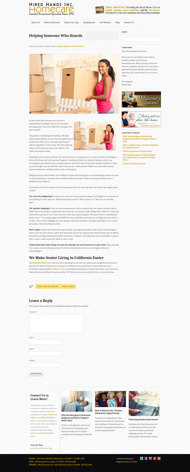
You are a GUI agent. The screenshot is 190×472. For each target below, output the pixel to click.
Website (32, 360)
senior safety (68, 286)
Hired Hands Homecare (40, 263)
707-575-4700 (86, 465)
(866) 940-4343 (47, 418)
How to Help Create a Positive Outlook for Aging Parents (108, 411)
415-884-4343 (78, 459)
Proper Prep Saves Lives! (134, 163)
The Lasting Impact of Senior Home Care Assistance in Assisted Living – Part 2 (139, 157)
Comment (33, 312)
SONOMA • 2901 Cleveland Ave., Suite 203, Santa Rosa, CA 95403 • (55, 465)
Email (32, 349)
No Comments (78, 46)
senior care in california (48, 286)
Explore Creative (130, 462)
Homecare (68, 46)
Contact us (57, 269)
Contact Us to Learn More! (40, 397)
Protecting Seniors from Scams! (137, 151)
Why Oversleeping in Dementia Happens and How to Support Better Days (140, 139)
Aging (60, 46)
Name (32, 337)
